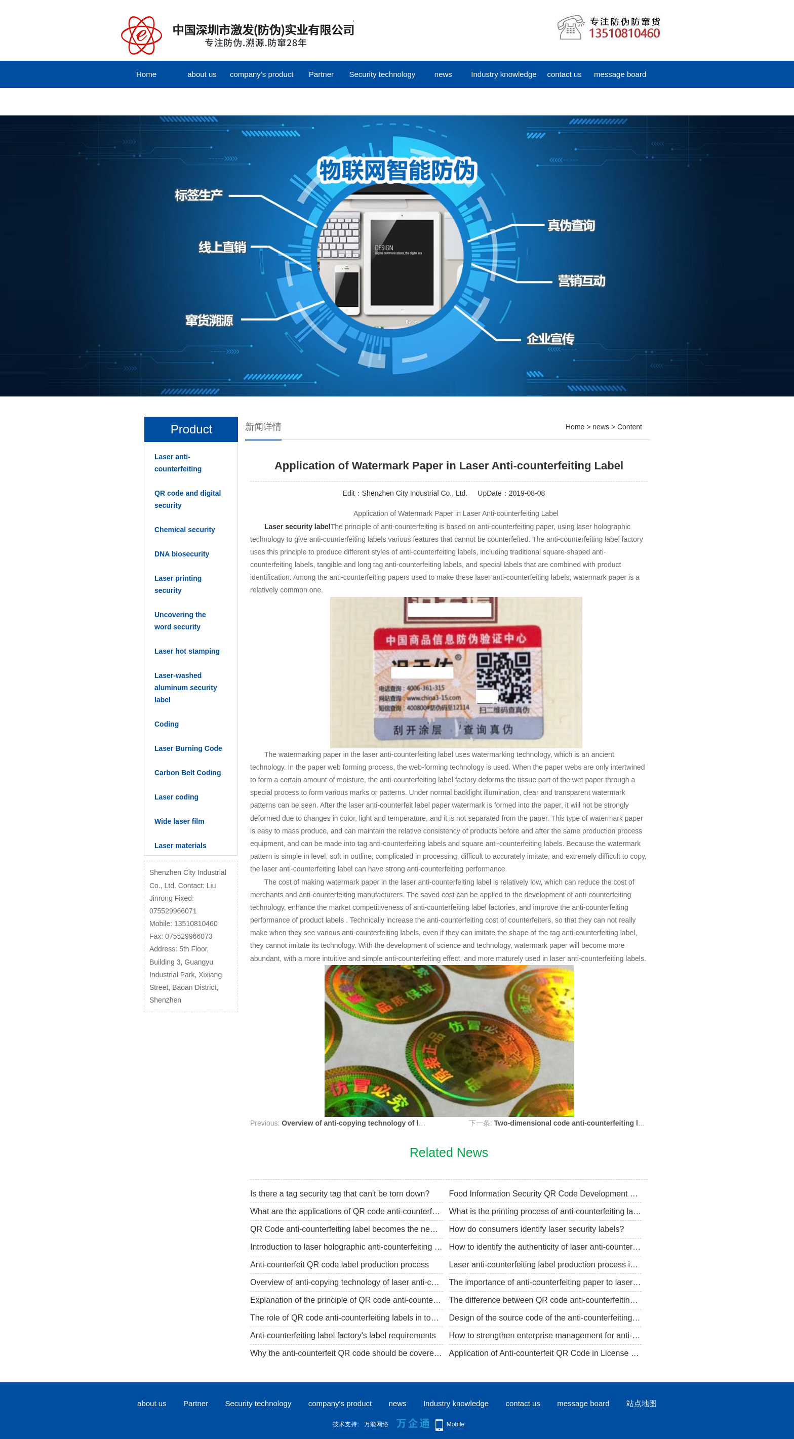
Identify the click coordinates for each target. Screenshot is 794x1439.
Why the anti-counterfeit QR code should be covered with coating (346, 1353)
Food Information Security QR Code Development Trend (545, 1193)
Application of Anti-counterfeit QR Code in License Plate (545, 1353)
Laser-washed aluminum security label (185, 687)
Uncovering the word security (180, 621)
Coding (166, 724)
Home (146, 74)
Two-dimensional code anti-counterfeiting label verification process (608, 1123)
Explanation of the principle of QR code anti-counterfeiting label (346, 1300)
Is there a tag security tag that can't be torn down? (339, 1193)
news (443, 74)
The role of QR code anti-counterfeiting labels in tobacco (346, 1317)
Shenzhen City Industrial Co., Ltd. (415, 493)
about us (202, 74)
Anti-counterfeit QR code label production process (339, 1264)
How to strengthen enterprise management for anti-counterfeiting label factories (545, 1335)
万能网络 (376, 1424)
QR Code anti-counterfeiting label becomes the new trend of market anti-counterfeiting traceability (346, 1229)
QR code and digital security (187, 499)
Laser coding (176, 797)
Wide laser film (179, 821)
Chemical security (184, 530)
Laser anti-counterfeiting (178, 463)
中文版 (146, 101)
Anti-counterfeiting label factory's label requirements (343, 1335)
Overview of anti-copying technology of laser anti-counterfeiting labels (400, 1123)
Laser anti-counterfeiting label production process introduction (545, 1264)
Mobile (455, 1424)
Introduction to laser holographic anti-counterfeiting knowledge (346, 1247)
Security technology (382, 74)
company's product (261, 74)
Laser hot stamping (187, 651)
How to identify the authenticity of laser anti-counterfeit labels (545, 1247)
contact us (564, 74)
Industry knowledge (503, 74)
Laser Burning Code (188, 748)
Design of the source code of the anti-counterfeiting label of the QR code (545, 1317)
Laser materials (180, 846)
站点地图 (641, 1403)
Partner (321, 74)
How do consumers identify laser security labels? (536, 1229)
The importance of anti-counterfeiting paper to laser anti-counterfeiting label (545, 1282)
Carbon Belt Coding (187, 773)
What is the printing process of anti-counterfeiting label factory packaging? (545, 1211)
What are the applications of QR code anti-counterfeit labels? (346, 1211)
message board (620, 74)
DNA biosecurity (181, 554)
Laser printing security (178, 584)
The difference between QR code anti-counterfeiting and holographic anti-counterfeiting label (545, 1300)
